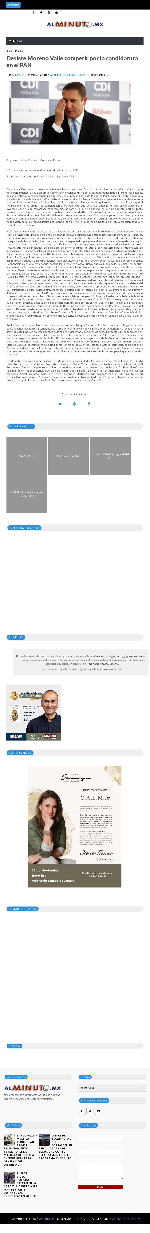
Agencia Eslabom (126, 1218)
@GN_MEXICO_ (114, 656)
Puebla (19, 50)
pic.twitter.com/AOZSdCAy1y (104, 663)
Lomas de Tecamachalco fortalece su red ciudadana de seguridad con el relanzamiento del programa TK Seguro (55, 1147)
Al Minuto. (48, 1218)
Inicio (9, 50)
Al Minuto (18, 74)
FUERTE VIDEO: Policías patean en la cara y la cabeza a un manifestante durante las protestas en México (20, 1185)
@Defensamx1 (96, 656)
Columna (55, 74)
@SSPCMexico (134, 656)
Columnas (69, 74)
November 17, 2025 (112, 669)
